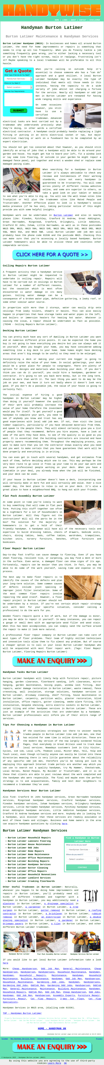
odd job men (85, 232)
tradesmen (42, 927)
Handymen (94, 972)
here (64, 824)
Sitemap (5, 1039)
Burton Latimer (63, 215)
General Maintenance (76, 968)
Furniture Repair (89, 995)
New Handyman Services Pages (23, 1039)
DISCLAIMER (94, 20)
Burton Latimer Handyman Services (35, 831)
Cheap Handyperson (24, 968)
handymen (29, 678)
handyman (53, 79)
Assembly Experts (64, 995)
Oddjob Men (35, 992)
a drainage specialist (59, 903)
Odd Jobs (94, 992)
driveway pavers (13, 924)
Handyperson (28, 972)
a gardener (65, 920)
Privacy (99, 1039)
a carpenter (33, 907)
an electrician (51, 917)
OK (65, 1063)
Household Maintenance (72, 972)
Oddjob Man (37, 985)
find (12, 797)
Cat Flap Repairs (43, 999)
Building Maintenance (34, 979)
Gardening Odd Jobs (50, 982)
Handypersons (46, 972)
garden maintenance (28, 685)
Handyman (77, 975)
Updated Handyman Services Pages (51, 1039)
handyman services (84, 692)
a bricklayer (54, 913)
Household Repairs (33, 975)
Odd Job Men (74, 979)
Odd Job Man (50, 968)
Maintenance (59, 975)
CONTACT (82, 20)
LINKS (64, 20)
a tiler (56, 924)
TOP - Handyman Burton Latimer (22, 1013)
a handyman (93, 712)
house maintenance (85, 695)
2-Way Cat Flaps (72, 999)
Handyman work (12, 215)
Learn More (54, 1063)
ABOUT (73, 20)
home (51, 890)
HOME (57, 20)
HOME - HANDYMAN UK (52, 1028)
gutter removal (50, 910)
